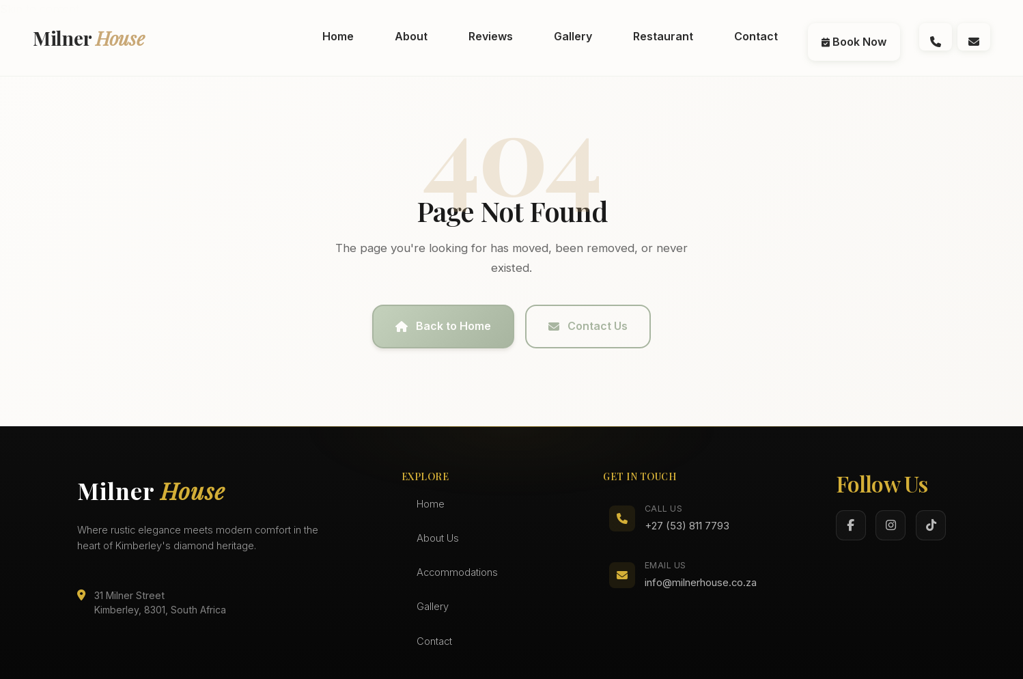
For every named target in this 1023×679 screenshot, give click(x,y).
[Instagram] (890, 525)
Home (431, 504)
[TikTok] (931, 525)
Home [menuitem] (338, 36)
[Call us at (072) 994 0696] (935, 37)
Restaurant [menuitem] (663, 36)
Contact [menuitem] (756, 36)
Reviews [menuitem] (490, 36)
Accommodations (457, 572)
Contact (434, 641)
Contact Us (588, 326)
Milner (89, 38)
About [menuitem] (411, 36)
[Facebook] (851, 525)
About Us (438, 538)
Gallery (433, 606)
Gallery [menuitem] (573, 36)
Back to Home (443, 326)
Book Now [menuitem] (854, 41)
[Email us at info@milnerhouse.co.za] (973, 37)
